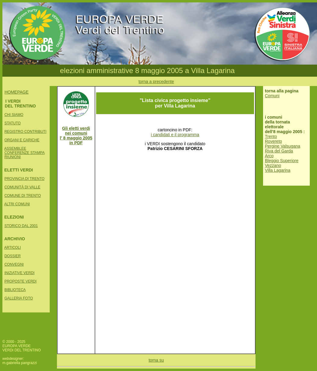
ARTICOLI (12, 247)
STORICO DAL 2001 (21, 226)
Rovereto (273, 141)
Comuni (272, 95)
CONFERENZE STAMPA (25, 153)
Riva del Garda (279, 151)
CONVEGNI (14, 264)
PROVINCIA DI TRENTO (25, 179)
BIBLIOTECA (15, 290)
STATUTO (13, 123)
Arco (269, 155)
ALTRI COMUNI (17, 204)
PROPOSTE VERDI (21, 281)
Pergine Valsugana (282, 146)
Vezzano (273, 165)
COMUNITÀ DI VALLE (22, 187)
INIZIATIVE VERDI (20, 273)
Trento (271, 136)
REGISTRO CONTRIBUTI (25, 132)
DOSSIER (13, 256)
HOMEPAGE (17, 92)
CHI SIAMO (14, 115)
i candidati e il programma (175, 134)
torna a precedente (156, 81)
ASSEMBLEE (15, 148)
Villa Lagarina (277, 170)
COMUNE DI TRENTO (23, 195)
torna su (156, 360)
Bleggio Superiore (281, 160)
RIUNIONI (13, 157)
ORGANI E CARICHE (22, 140)
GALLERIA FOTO (19, 298)
